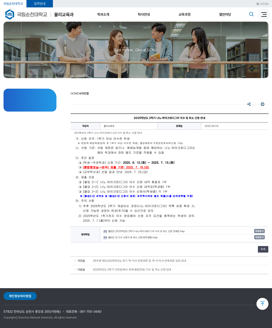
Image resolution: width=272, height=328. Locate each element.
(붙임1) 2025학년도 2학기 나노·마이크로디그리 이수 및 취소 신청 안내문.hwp (146, 231)
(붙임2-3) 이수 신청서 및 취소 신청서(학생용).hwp (133, 237)
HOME (75, 93)
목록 (263, 249)
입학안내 (39, 3)
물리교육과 (64, 14)
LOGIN (262, 3)
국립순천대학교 (13, 3)
